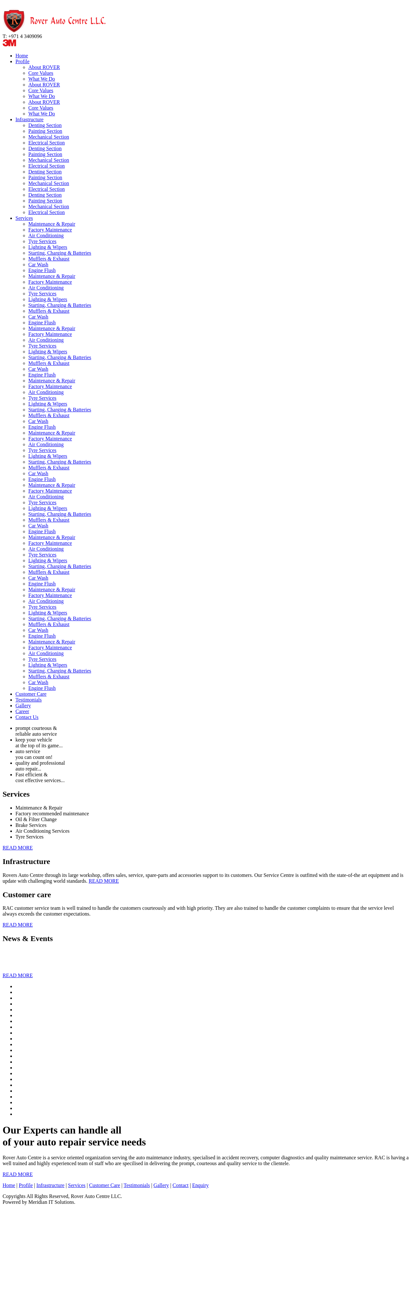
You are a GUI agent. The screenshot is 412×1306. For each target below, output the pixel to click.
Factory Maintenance (50, 229)
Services (24, 218)
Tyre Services (42, 241)
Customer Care (30, 694)
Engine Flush (42, 270)
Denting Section (45, 125)
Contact (181, 1185)
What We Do (41, 79)
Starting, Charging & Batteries (59, 253)
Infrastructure (29, 119)
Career (22, 711)
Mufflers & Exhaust (49, 258)
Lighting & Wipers (47, 247)
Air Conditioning (46, 235)
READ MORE (18, 847)
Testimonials (28, 699)
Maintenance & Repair (51, 224)
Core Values (40, 73)
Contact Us (27, 717)
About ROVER (44, 67)
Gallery (23, 705)
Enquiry (200, 1185)
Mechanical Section (48, 137)
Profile (22, 61)
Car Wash (38, 264)
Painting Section (45, 131)
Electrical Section (46, 142)
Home (21, 55)
